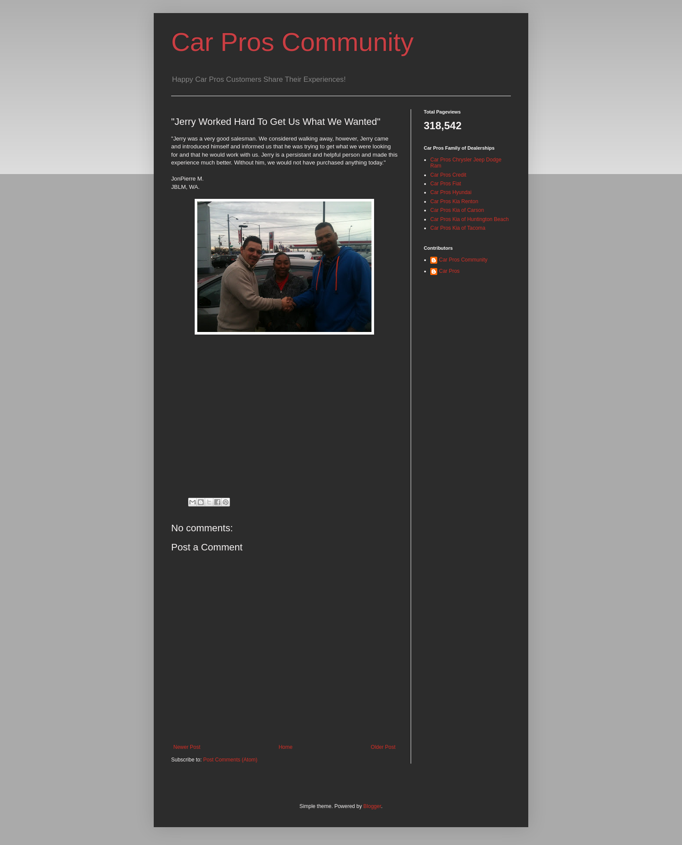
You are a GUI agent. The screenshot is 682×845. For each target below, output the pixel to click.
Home (286, 747)
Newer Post (186, 747)
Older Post (383, 747)
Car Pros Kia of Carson (457, 210)
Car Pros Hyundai (451, 192)
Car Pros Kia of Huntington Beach (469, 219)
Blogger (372, 806)
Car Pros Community (292, 42)
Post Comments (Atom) (230, 760)
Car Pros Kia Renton (454, 201)
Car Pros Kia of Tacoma (458, 228)
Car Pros (449, 271)
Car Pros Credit (448, 175)
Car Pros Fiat (445, 184)
